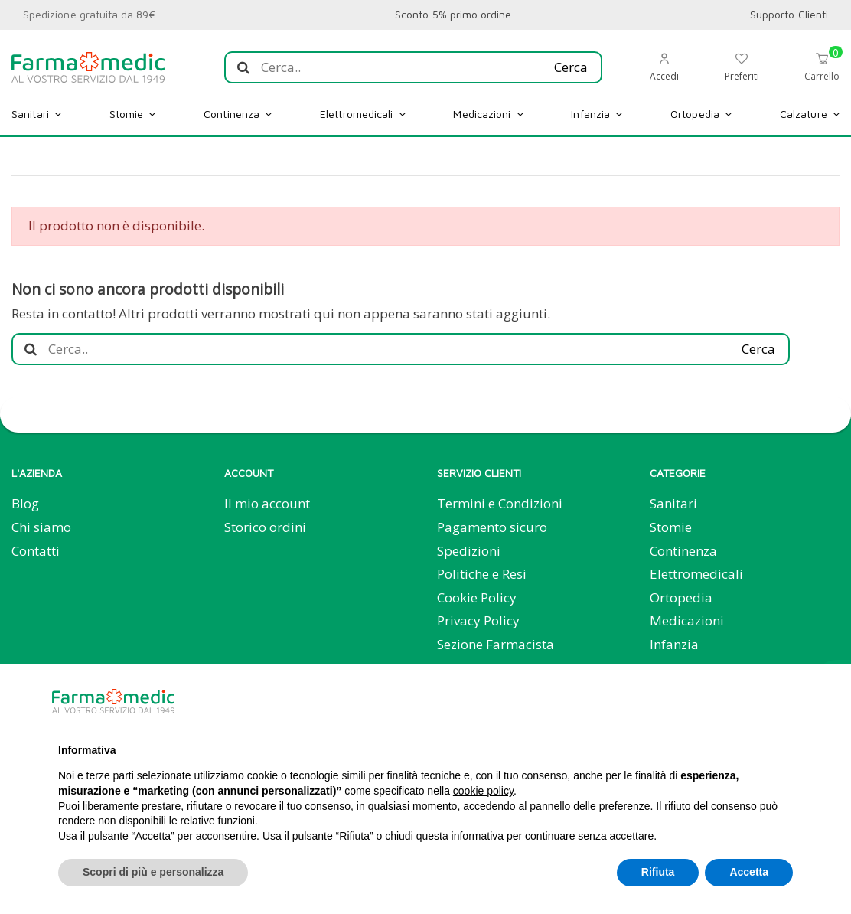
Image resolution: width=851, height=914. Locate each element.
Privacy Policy (478, 620)
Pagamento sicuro (492, 527)
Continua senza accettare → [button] (716, 701)
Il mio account (267, 503)
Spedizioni (468, 551)
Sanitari (673, 503)
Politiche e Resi (482, 574)
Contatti (35, 551)
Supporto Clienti (789, 14)
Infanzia (674, 644)
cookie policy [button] (483, 791)
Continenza (683, 551)
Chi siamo (41, 527)
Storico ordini (265, 527)
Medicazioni (687, 620)
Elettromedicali (696, 574)
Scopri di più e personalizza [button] (153, 872)
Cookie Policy (477, 597)
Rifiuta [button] (658, 872)
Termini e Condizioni (499, 503)
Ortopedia (681, 597)
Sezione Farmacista (495, 644)
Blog (25, 503)
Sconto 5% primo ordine (453, 14)
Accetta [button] (748, 872)
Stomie (671, 527)
